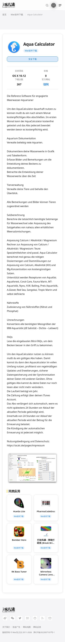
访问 (46, 84)
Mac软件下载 (31, 50)
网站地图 (27, 627)
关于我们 (6, 627)
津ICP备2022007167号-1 (44, 632)
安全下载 (32, 59)
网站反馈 (37, 627)
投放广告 (16, 627)
